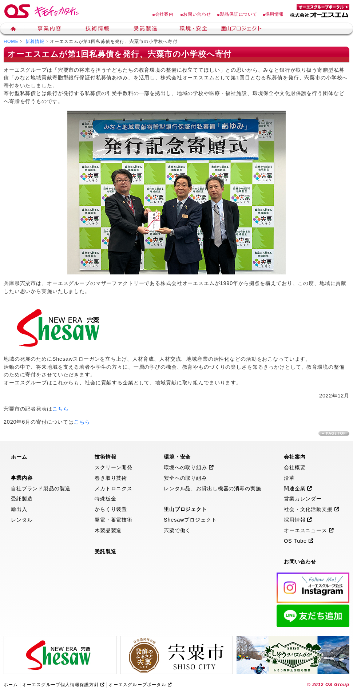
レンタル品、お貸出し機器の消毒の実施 (212, 488)
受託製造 (21, 499)
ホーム (12, 29)
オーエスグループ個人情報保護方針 (63, 684)
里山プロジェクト (241, 29)
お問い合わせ (196, 14)
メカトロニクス (113, 488)
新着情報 (35, 41)
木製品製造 (108, 530)
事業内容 (49, 29)
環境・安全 (193, 29)
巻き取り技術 (111, 478)
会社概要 (294, 467)
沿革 (289, 478)
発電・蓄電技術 (113, 520)
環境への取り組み (189, 467)
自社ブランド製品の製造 (41, 488)
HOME (11, 41)
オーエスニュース (309, 530)
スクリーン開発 (113, 467)
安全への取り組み (185, 478)
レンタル (21, 520)
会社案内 (163, 14)
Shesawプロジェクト (190, 520)
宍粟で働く (177, 530)
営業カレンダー (303, 499)
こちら (60, 409)
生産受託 (145, 29)
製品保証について (237, 14)
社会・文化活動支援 (312, 509)
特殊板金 (105, 499)
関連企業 (298, 488)
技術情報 (97, 29)
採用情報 (273, 14)
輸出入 (19, 509)
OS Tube (299, 541)
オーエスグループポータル (140, 684)
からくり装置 (111, 509)
